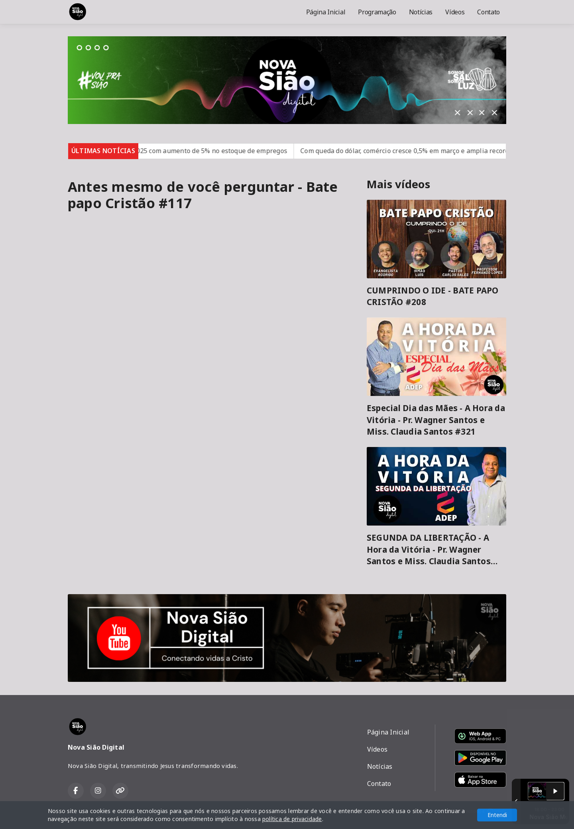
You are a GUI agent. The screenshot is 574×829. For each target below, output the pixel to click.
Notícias (420, 12)
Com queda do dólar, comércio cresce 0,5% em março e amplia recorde (426, 150)
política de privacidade (292, 819)
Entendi (497, 815)
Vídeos (454, 12)
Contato (488, 12)
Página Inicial (326, 12)
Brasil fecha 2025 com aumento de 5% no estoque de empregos (210, 150)
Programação (377, 12)
